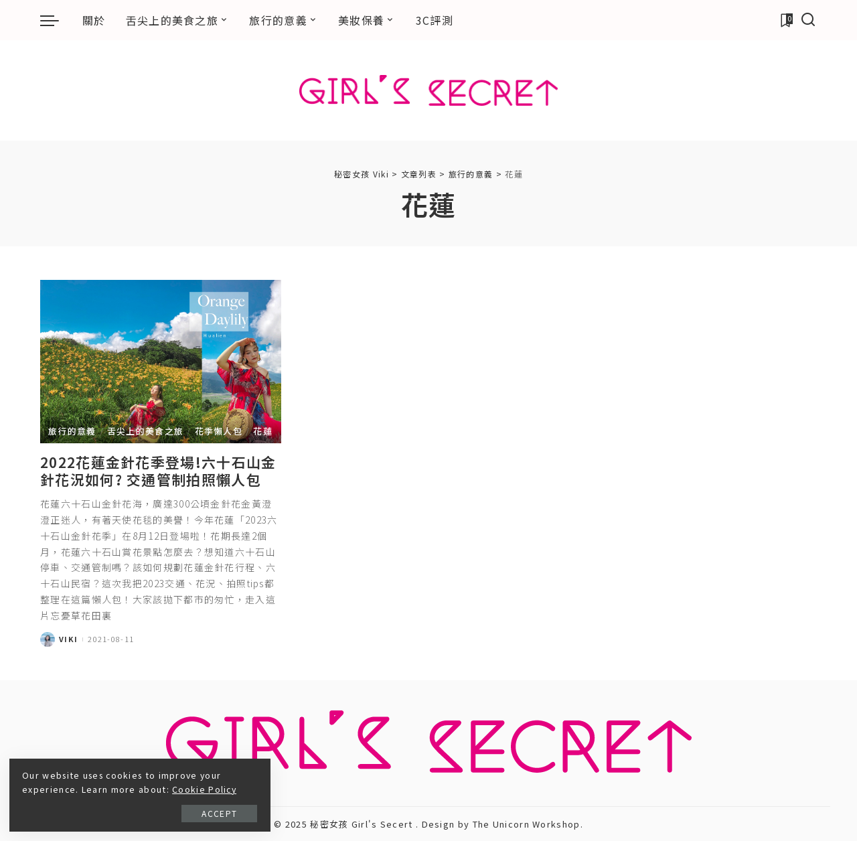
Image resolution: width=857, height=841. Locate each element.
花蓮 (262, 431)
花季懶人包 (219, 431)
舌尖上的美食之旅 (145, 431)
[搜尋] (808, 20)
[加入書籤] (786, 20)
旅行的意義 (72, 431)
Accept (159, 812)
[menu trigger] (56, 20)
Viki (68, 638)
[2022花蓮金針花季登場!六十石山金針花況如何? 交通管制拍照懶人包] (160, 361)
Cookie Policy (117, 788)
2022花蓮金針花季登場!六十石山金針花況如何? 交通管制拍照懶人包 (158, 470)
